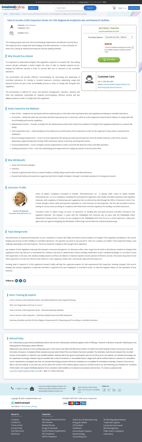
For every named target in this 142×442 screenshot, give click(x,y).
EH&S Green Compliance (114, 431)
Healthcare (77, 428)
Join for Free (134, 8)
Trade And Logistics (112, 422)
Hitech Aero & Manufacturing (85, 419)
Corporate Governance (113, 425)
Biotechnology (79, 434)
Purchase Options (95, 37)
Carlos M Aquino (30, 25)
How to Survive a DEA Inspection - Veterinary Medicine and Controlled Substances (41, 315)
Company (15, 419)
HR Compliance (48, 434)
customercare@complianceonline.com (116, 84)
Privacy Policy (16, 428)
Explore (33, 8)
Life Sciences (47, 422)
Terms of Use (16, 425)
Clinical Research (80, 436)
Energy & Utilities (80, 422)
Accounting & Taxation (82, 431)
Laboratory (108, 434)
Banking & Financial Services (53, 419)
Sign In (122, 8)
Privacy (34, 406)
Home (5, 14)
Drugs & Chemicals (50, 428)
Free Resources (17, 431)
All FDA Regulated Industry (115, 419)
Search (90, 8)
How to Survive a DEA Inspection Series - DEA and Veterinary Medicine (37, 310)
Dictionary (15, 434)
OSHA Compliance (49, 436)
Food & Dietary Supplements (54, 431)
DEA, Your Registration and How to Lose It (26, 305)
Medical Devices (48, 425)
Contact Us (15, 422)
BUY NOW (109, 59)
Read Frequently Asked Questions (110, 87)
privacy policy (83, 2)
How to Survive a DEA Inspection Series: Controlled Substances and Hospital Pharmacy (43, 300)
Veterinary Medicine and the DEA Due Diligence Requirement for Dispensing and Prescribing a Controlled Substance (54, 320)
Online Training (15, 14)
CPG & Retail (78, 425)
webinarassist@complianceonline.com (52, 388)
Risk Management (111, 428)
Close (104, 2)
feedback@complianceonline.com (50, 391)
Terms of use (25, 406)
